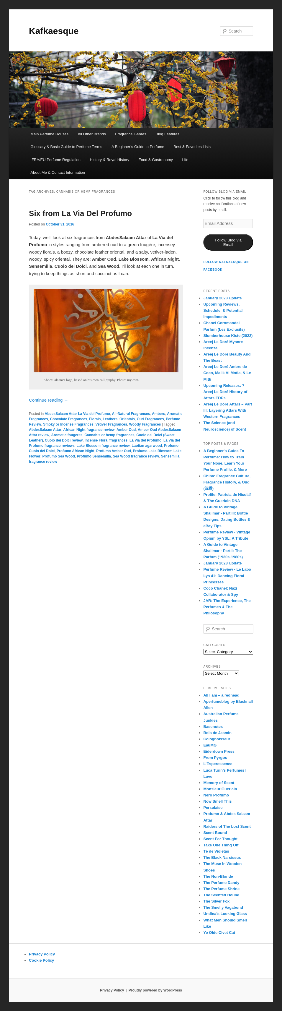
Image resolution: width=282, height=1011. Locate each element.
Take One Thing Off (220, 845)
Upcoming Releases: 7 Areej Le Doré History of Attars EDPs (225, 391)
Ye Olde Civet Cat (219, 932)
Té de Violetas (216, 851)
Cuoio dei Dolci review (64, 440)
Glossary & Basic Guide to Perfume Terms (66, 147)
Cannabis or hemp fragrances (109, 435)
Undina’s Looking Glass (225, 913)
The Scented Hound (221, 895)
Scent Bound (215, 832)
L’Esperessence (217, 764)
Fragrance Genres (130, 134)
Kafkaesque (53, 31)
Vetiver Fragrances (111, 424)
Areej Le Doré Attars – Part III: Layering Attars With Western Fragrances (227, 410)
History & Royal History (109, 160)
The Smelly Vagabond (223, 907)
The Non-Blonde (218, 876)
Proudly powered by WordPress (155, 990)
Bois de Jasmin (217, 733)
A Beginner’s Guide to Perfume (138, 147)
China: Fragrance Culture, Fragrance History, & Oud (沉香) (226, 482)
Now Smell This (217, 801)
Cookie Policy (41, 960)
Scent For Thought (220, 839)
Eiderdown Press (218, 751)
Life (185, 160)
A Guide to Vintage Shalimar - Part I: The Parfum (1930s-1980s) (223, 550)
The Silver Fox (216, 901)
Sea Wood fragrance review (136, 456)
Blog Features (167, 134)
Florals (95, 419)
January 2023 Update (222, 298)
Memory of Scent (218, 782)
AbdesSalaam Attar (45, 430)
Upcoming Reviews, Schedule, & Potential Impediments (222, 310)
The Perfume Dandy (221, 882)
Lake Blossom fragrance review (103, 446)
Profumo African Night (75, 451)
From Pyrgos (215, 757)
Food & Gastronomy (156, 160)
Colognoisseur (216, 739)
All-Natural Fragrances (131, 414)
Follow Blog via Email (228, 242)
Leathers (110, 419)
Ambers (158, 414)
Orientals (127, 419)
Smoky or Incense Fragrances (68, 424)
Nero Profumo (216, 795)
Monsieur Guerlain (220, 789)
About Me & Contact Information (57, 172)
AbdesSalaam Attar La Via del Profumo (77, 414)
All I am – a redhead (221, 695)
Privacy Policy (42, 954)
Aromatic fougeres (66, 435)
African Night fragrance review (88, 430)
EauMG (210, 745)
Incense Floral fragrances (106, 440)
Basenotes (213, 726)
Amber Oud (126, 430)
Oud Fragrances (150, 419)
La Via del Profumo (145, 440)
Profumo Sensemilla (94, 456)
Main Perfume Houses (49, 134)
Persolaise (212, 807)
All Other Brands (92, 134)
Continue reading (48, 400)
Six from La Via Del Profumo (80, 213)
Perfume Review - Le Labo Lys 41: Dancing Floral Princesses (227, 575)
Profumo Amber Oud (113, 451)
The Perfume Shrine (221, 889)
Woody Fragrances (145, 424)
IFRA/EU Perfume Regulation (55, 160)
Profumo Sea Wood (58, 456)
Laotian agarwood (147, 446)
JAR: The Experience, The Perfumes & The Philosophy (226, 606)
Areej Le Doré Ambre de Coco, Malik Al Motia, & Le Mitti (227, 372)
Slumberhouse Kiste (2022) (228, 335)
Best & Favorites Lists (192, 147)
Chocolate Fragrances (68, 419)
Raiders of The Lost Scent (226, 826)
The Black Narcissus (222, 857)
